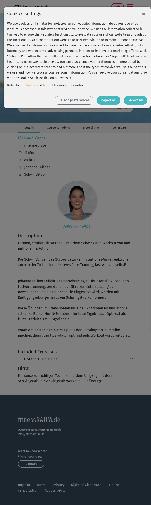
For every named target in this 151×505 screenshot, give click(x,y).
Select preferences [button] (74, 100)
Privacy (30, 85)
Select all (135, 100)
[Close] (143, 13)
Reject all (108, 100)
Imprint (48, 85)
